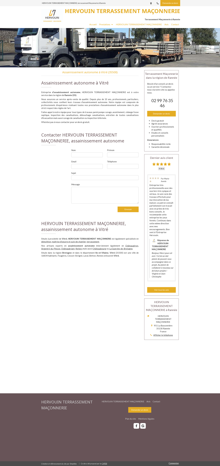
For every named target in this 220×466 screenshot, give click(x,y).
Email (73, 161)
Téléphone (112, 161)
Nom (73, 150)
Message (75, 184)
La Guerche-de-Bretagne (121, 248)
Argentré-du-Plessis (50, 248)
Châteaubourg (99, 248)
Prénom (110, 150)
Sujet (73, 173)
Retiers (78, 248)
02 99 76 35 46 (162, 103)
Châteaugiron (131, 245)
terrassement (93, 241)
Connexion (174, 463)
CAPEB (104, 463)
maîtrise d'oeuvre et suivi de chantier (69, 241)
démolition (46, 241)
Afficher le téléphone (163, 335)
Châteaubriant (68, 248)
